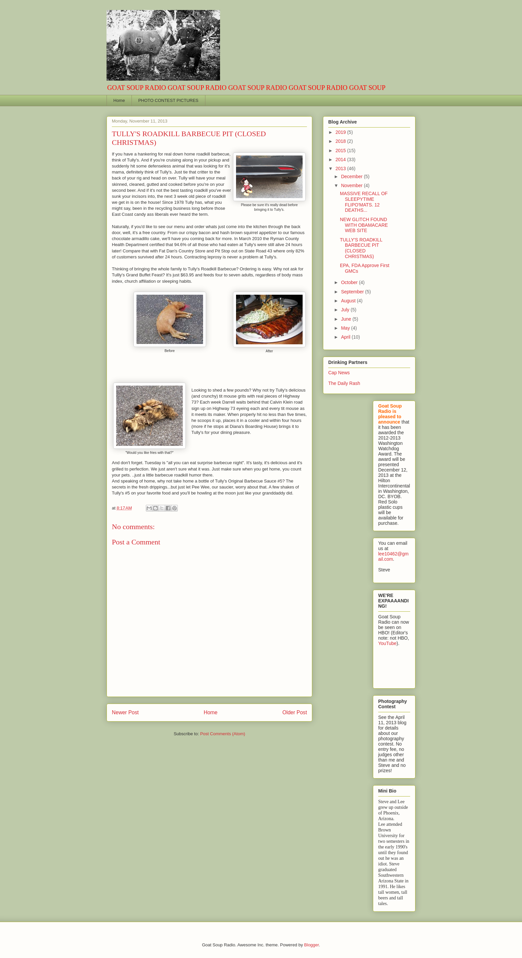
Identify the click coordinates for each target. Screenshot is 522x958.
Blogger (311, 944)
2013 (341, 168)
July (346, 309)
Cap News (339, 372)
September (353, 291)
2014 (341, 159)
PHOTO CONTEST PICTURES (168, 100)
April (346, 337)
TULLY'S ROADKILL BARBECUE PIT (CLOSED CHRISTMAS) (361, 248)
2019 (341, 132)
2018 (341, 141)
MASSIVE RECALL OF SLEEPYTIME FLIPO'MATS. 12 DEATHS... (364, 202)
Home (119, 100)
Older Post (294, 712)
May (346, 328)
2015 (341, 150)
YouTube (387, 643)
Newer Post (125, 712)
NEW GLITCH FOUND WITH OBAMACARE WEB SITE (364, 225)
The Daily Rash (344, 383)
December (352, 176)
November (352, 185)
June (346, 319)
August (349, 300)
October (350, 282)
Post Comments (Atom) (222, 733)
